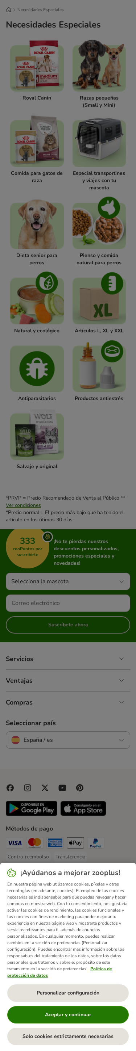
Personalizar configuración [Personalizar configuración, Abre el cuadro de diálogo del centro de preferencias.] (68, 992)
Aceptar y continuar (68, 1014)
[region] (68, 957)
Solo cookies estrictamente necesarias (68, 1036)
